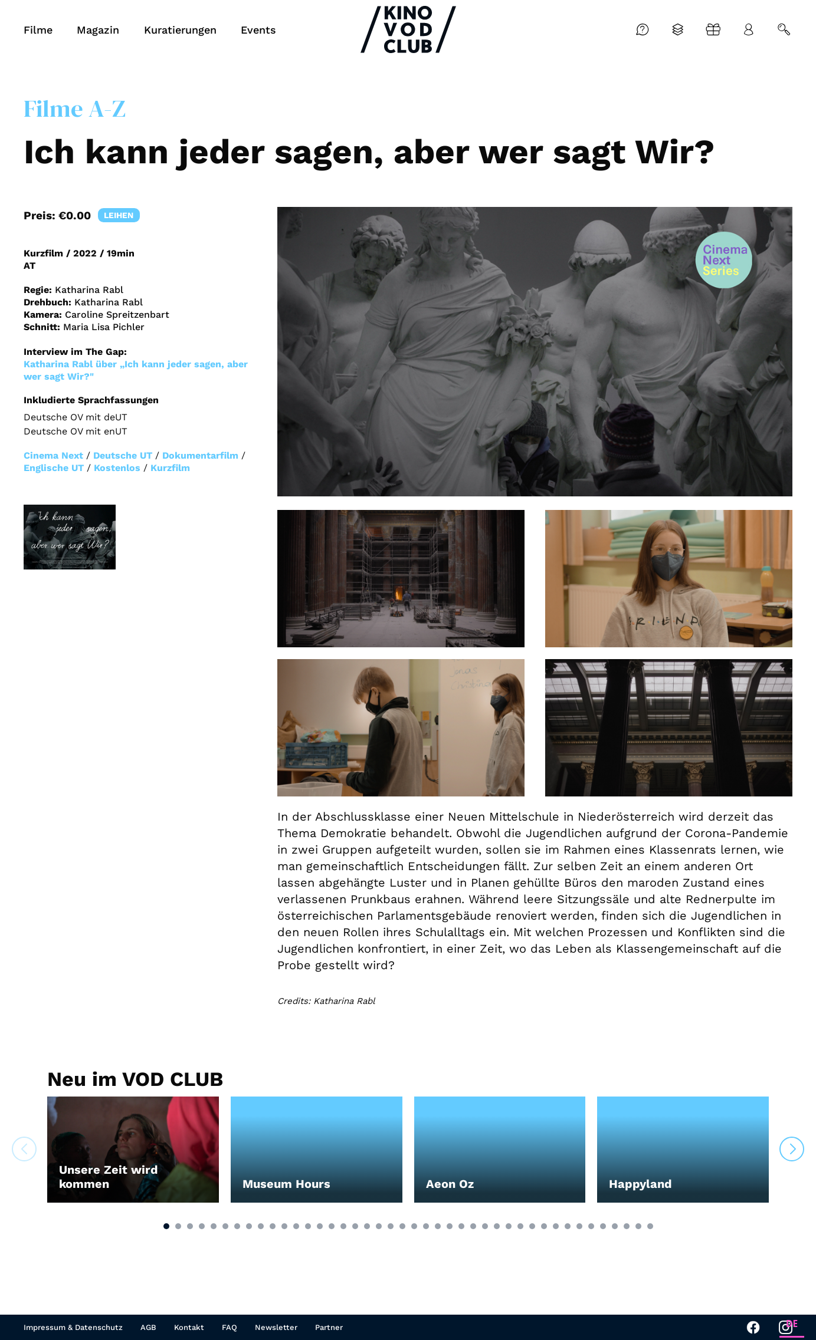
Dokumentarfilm (200, 455)
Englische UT (54, 467)
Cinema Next (53, 455)
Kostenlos (117, 467)
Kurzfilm (170, 467)
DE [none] (792, 1324)
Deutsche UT (122, 455)
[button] (166, 1226)
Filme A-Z (75, 108)
